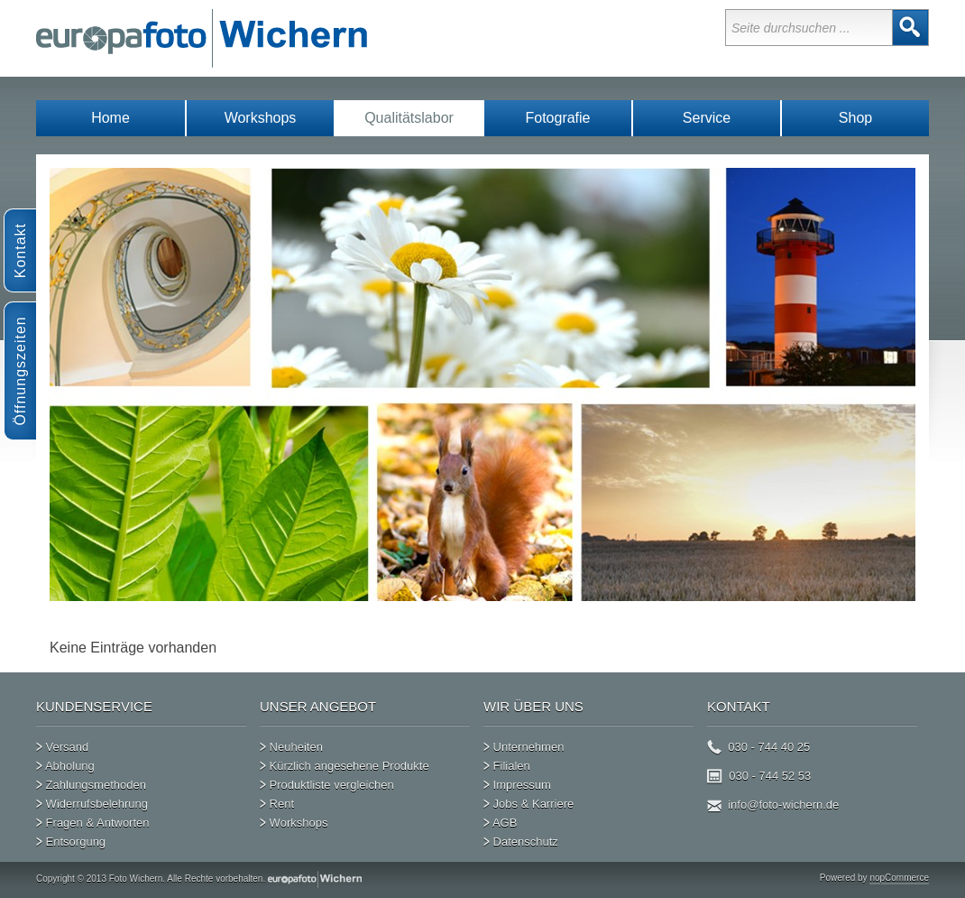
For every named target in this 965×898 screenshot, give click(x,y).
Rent (277, 799)
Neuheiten (291, 742)
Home (110, 117)
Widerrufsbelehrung (92, 799)
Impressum (517, 780)
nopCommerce (899, 878)
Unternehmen (523, 742)
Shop (855, 117)
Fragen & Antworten (93, 818)
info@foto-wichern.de (773, 800)
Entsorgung (71, 837)
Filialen (506, 761)
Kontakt (20, 250)
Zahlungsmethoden (91, 780)
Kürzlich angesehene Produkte (344, 761)
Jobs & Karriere (528, 799)
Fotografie (557, 117)
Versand (62, 742)
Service (707, 117)
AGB (500, 818)
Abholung (65, 761)
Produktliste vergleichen (327, 780)
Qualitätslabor (409, 117)
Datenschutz (520, 837)
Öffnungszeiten (20, 370)
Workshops (261, 117)
